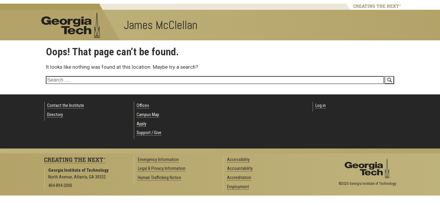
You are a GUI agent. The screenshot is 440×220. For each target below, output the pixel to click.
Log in (320, 105)
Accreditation (239, 177)
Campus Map (148, 114)
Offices (143, 105)
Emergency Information (158, 159)
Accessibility (238, 159)
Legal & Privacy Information (161, 168)
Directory (55, 114)
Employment (238, 186)
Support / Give (149, 132)
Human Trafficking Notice (159, 177)
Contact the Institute (65, 105)
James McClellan (160, 25)
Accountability (240, 168)
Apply (141, 124)
